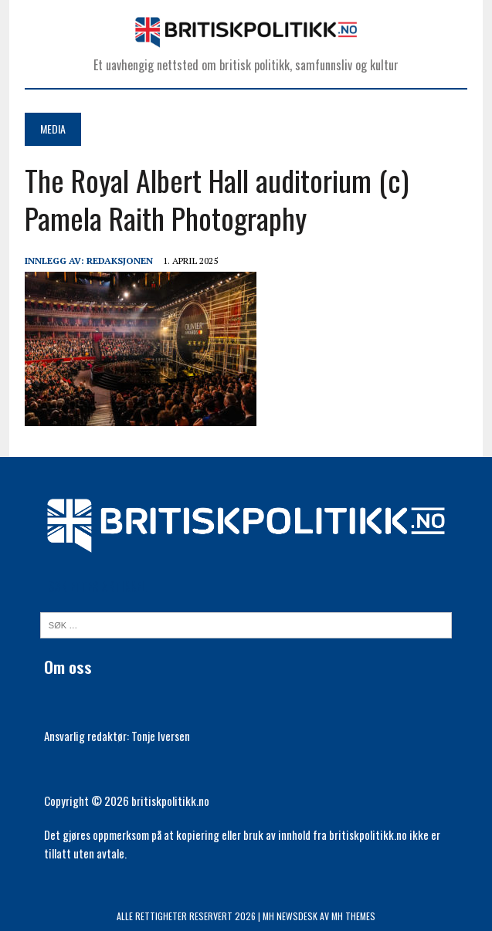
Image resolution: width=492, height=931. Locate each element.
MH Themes (353, 916)
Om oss (68, 667)
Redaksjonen (120, 260)
